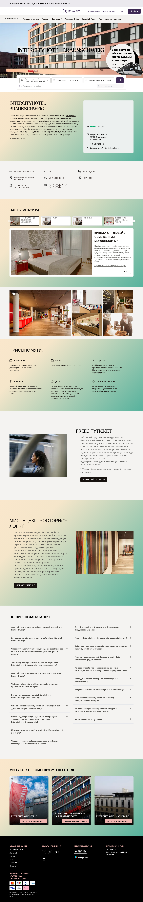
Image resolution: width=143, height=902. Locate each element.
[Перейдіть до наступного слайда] (133, 221)
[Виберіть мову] (110, 11)
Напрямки (13, 866)
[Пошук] (120, 80)
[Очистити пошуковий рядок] (47, 80)
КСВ (11, 859)
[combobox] (34, 80)
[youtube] (44, 858)
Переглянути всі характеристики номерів (110, 266)
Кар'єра (12, 856)
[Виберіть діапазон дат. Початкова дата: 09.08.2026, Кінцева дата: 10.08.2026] (66, 80)
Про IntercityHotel (16, 850)
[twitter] (56, 852)
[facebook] (44, 852)
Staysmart (13, 853)
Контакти (13, 863)
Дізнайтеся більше (25, 585)
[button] (40, 313)
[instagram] (50, 852)
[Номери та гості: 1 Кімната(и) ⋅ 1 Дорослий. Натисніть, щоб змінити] (98, 80)
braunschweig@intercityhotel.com (104, 148)
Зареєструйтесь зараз (94, 479)
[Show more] (13, 293)
